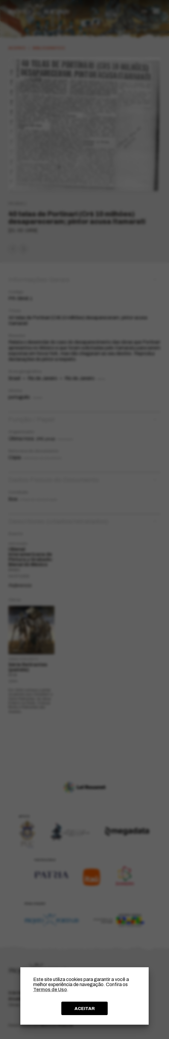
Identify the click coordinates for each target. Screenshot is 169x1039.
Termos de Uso (50, 989)
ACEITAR (84, 1008)
